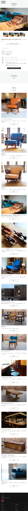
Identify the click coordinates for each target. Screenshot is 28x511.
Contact (16, 509)
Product (16, 504)
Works (2, 504)
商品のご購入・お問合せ (14, 68)
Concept (2, 509)
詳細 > (14, 124)
